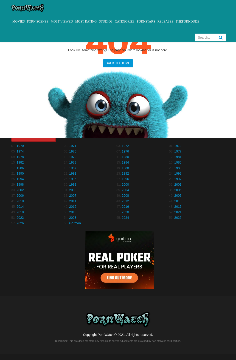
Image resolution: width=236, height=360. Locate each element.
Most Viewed (62, 21)
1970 (20, 146)
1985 (177, 162)
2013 (177, 201)
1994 (20, 179)
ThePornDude (187, 21)
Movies (18, 21)
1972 (125, 146)
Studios (105, 21)
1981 (177, 157)
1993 (177, 173)
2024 (125, 217)
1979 (72, 157)
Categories (125, 21)
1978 (20, 157)
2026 (20, 223)
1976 (125, 151)
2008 (125, 195)
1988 (125, 168)
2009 (177, 195)
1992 (125, 173)
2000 (125, 184)
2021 (177, 212)
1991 (72, 173)
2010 (20, 201)
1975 (72, 151)
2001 (177, 184)
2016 (125, 206)
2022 (20, 217)
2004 (125, 190)
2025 (177, 217)
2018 (20, 212)
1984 (125, 162)
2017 (177, 206)
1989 (177, 168)
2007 (72, 195)
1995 (72, 179)
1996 (125, 179)
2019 (72, 212)
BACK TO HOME (118, 63)
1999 (72, 184)
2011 (72, 201)
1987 (72, 168)
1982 (20, 162)
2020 (125, 212)
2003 (72, 190)
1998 (20, 184)
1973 (177, 146)
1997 (177, 179)
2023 (72, 217)
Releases (165, 21)
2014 (20, 206)
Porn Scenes (37, 21)
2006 (20, 195)
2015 (72, 206)
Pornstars (146, 21)
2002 (20, 190)
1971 (72, 146)
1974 (20, 151)
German (75, 223)
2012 (125, 201)
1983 (72, 162)
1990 (20, 173)
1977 (177, 151)
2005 (177, 190)
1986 (20, 168)
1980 (125, 157)
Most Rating (86, 21)
